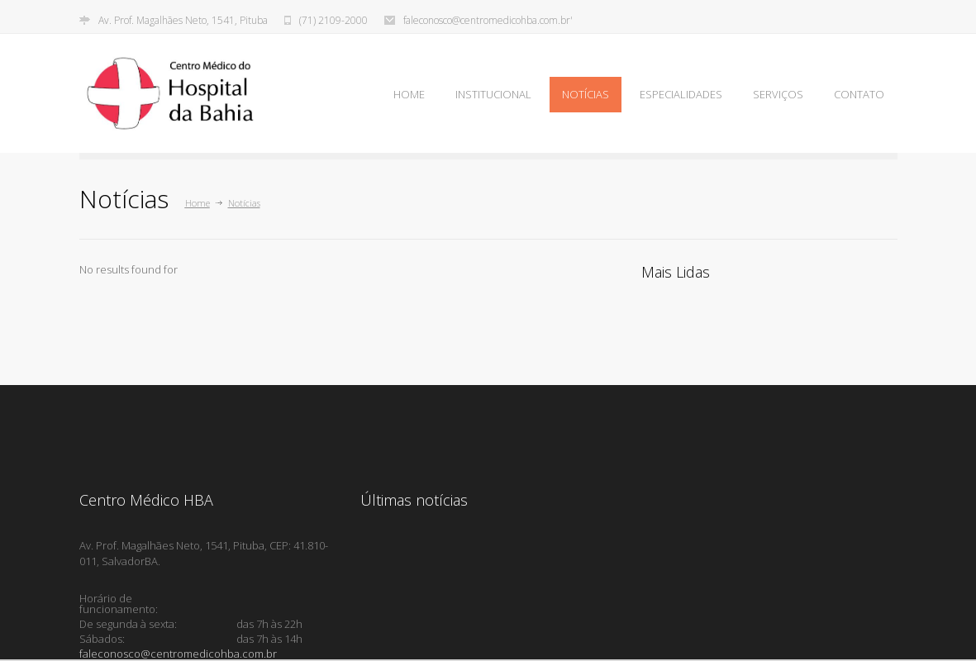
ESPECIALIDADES (681, 94)
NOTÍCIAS (585, 94)
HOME (409, 94)
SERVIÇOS (778, 94)
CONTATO (859, 94)
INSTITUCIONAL (493, 94)
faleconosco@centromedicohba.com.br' (488, 21)
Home (197, 203)
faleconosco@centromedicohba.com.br (178, 653)
